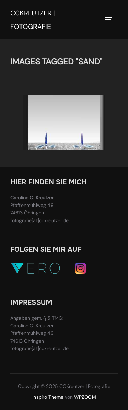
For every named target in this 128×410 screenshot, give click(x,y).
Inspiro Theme (47, 397)
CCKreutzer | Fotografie (32, 20)
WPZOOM (85, 397)
